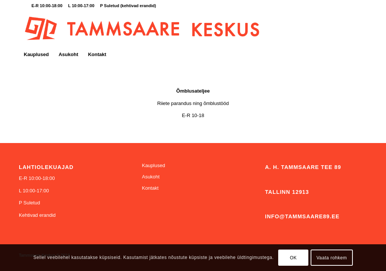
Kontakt (150, 188)
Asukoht (150, 177)
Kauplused (153, 165)
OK (293, 257)
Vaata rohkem (331, 257)
